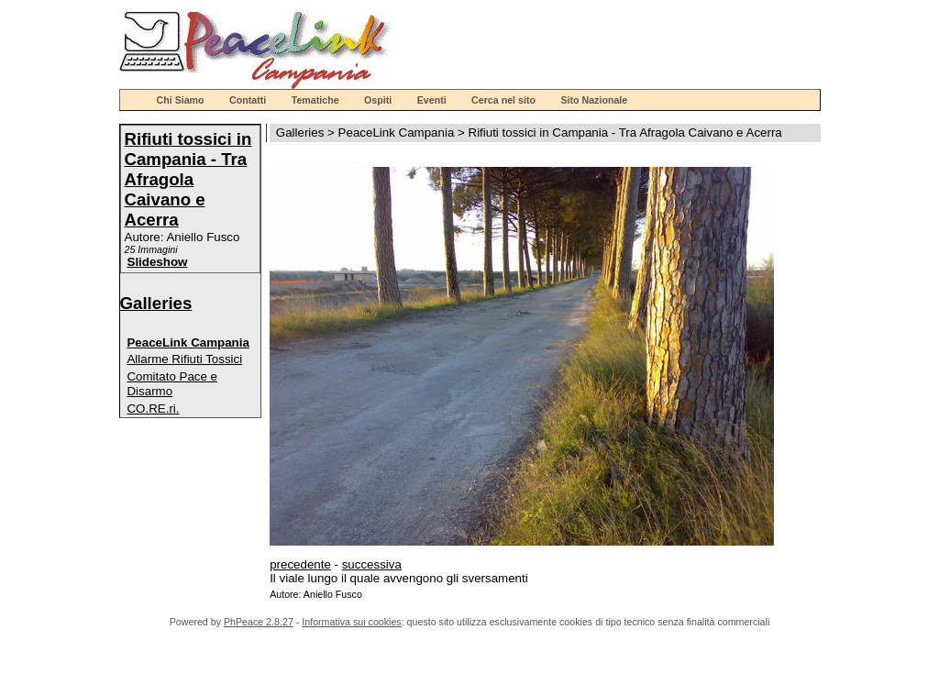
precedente (300, 564)
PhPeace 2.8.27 (258, 621)
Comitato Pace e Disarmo (172, 384)
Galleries (156, 303)
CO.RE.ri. (153, 408)
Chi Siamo (180, 99)
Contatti (247, 99)
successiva (372, 564)
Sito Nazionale (593, 99)
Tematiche (315, 99)
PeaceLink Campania (188, 342)
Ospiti (378, 99)
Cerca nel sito (503, 99)
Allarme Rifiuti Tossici (184, 359)
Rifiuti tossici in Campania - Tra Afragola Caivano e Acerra (188, 179)
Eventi (432, 99)
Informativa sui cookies (351, 621)
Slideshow (157, 262)
